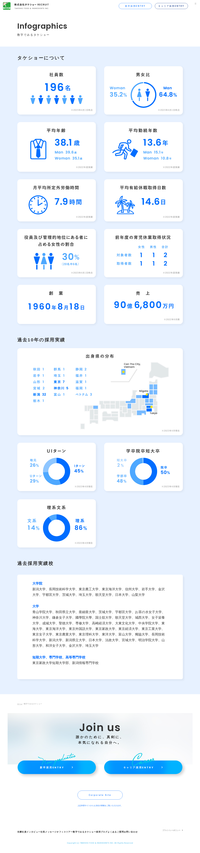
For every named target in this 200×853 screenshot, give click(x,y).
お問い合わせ (149, 837)
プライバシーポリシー (171, 838)
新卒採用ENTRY (132, 6)
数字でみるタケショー (93, 837)
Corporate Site (100, 803)
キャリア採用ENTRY (168, 6)
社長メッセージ (51, 837)
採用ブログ (114, 837)
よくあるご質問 (131, 837)
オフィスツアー (71, 837)
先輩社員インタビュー (28, 837)
